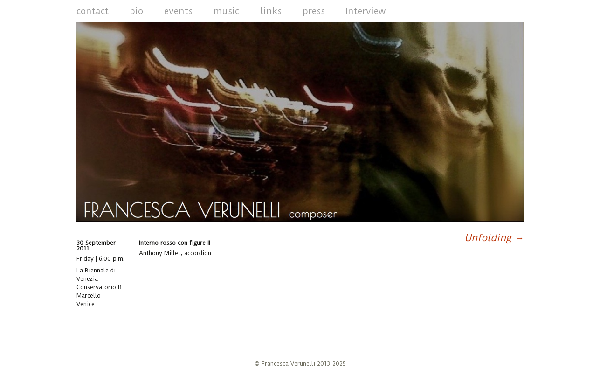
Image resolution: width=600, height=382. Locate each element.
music (226, 11)
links (271, 11)
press (314, 11)
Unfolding (494, 237)
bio (136, 11)
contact (92, 11)
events (178, 11)
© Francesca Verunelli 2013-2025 (300, 363)
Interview (366, 11)
